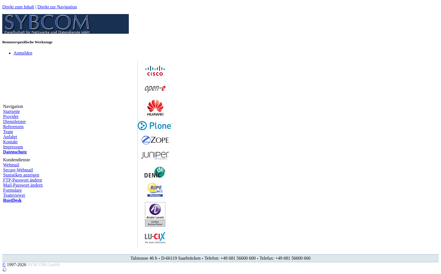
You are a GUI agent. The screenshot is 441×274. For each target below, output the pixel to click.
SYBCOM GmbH (43, 264)
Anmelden (23, 53)
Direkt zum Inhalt (18, 6)
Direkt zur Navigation (57, 6)
